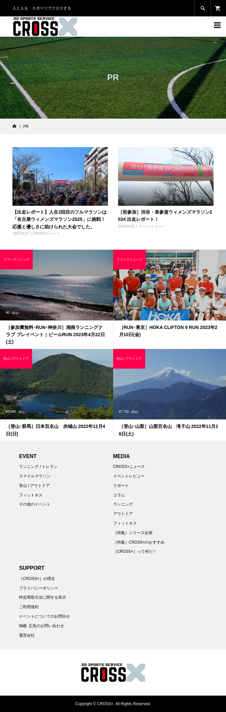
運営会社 (27, 635)
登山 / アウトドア (34, 485)
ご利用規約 (29, 607)
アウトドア (123, 513)
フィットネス (31, 495)
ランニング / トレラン (38, 466)
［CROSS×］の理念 (37, 578)
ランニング (123, 504)
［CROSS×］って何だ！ (135, 551)
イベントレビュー (152, 226)
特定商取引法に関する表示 (42, 597)
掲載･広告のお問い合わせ (41, 626)
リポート (121, 485)
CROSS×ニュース (46, 233)
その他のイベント (34, 504)
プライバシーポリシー (38, 588)
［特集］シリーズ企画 (132, 532)
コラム (119, 495)
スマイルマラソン (34, 476)
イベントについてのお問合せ (44, 616)
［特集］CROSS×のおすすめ (139, 542)
